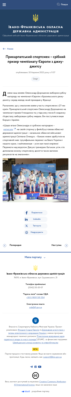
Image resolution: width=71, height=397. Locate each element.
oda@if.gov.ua (35, 307)
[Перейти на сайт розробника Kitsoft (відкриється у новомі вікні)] (26, 391)
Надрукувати (37, 232)
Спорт (35, 79)
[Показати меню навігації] (4, 4)
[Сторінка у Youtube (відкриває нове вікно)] (39, 366)
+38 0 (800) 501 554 (35, 297)
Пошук (64, 4)
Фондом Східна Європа (28, 330)
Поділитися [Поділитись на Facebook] (36, 213)
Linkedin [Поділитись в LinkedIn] (37, 219)
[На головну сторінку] (35, 25)
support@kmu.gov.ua (52, 357)
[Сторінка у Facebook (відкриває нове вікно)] (35, 366)
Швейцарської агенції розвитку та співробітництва (35, 343)
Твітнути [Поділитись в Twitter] (37, 226)
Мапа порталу (33, 257)
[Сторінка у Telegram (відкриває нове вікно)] (31, 366)
